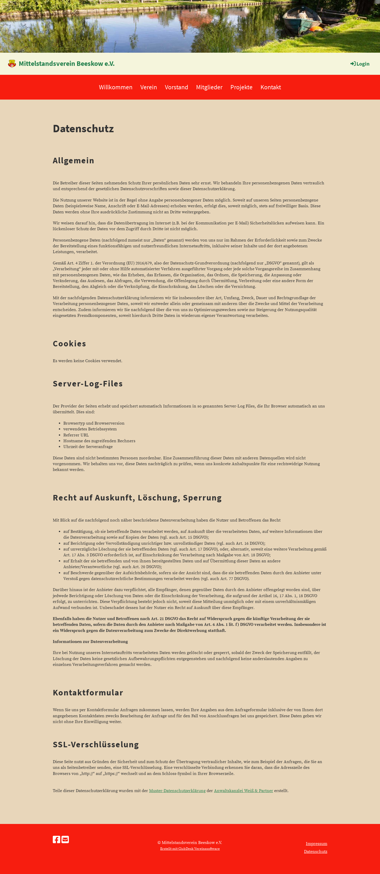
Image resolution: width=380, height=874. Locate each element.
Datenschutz (315, 851)
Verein (148, 87)
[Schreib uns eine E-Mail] (65, 840)
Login (359, 63)
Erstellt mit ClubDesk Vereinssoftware (190, 849)
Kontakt (270, 87)
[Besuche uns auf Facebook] (56, 840)
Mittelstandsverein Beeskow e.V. (67, 63)
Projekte (241, 87)
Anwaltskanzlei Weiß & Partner (243, 790)
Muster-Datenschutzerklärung (177, 790)
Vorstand (176, 87)
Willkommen (115, 87)
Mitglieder (209, 87)
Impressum (316, 843)
